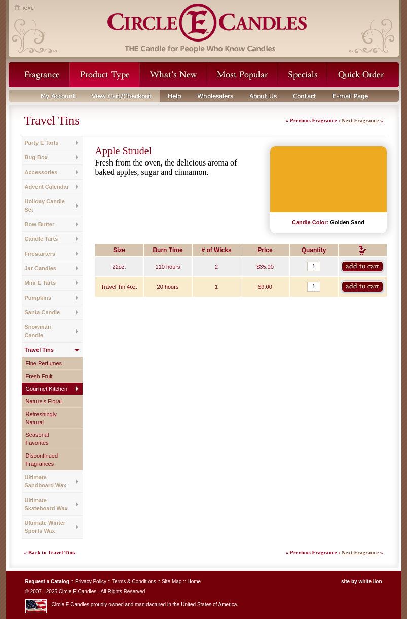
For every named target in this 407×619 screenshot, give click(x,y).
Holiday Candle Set (45, 205)
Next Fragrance (360, 120)
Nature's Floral (44, 401)
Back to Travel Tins (51, 552)
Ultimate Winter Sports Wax (45, 527)
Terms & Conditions (134, 581)
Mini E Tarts (40, 283)
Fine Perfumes (44, 363)
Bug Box (36, 157)
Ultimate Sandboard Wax (46, 481)
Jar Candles (40, 268)
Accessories (41, 172)
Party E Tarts (42, 143)
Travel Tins (39, 350)
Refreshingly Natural (41, 418)
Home (194, 581)
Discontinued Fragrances (42, 459)
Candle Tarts (41, 239)
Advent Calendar (47, 187)
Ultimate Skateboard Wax (46, 504)
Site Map (171, 581)
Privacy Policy (90, 581)
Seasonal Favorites (37, 439)
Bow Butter (40, 224)
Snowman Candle (38, 331)
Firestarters (40, 254)
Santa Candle (42, 312)
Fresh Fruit (39, 376)
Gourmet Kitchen (47, 389)
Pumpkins (38, 298)
